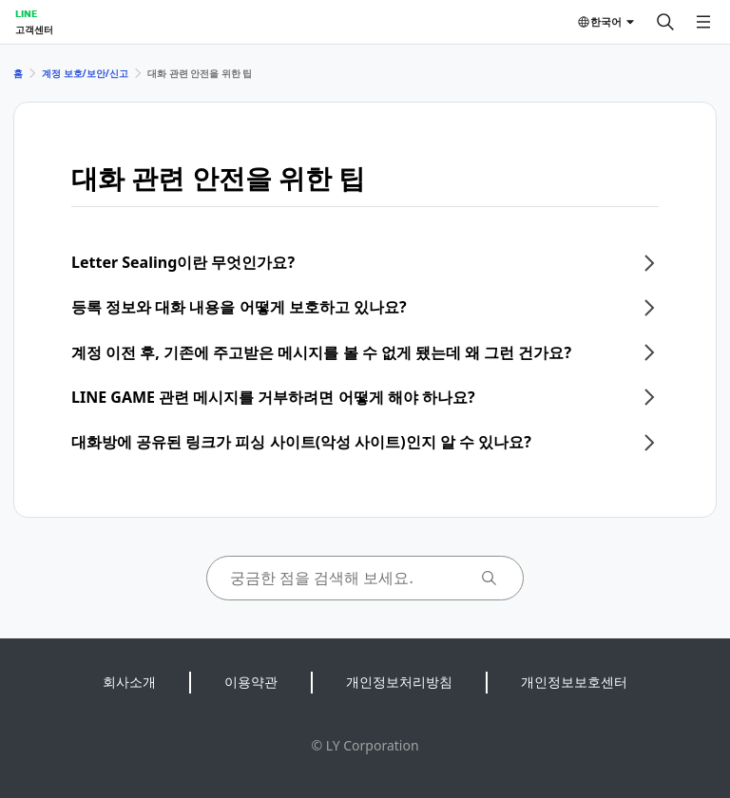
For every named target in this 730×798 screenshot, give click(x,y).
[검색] (665, 22)
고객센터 (34, 29)
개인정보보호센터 (574, 682)
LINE (26, 13)
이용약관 (251, 682)
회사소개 (129, 682)
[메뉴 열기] (703, 22)
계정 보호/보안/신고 (85, 73)
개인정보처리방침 (399, 682)
